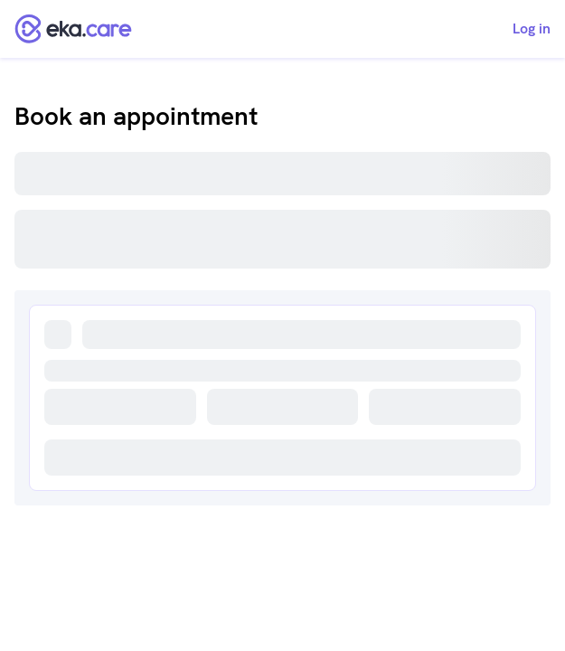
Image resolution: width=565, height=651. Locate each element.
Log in (532, 29)
